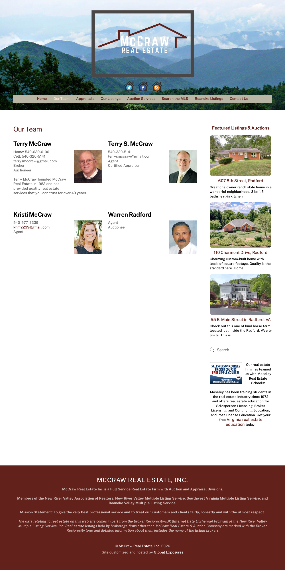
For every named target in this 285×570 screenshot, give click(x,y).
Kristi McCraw (32, 214)
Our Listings (110, 99)
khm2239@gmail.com (31, 227)
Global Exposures (168, 552)
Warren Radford (129, 214)
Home (42, 99)
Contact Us (239, 99)
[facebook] (143, 86)
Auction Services (141, 99)
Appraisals (85, 99)
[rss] (157, 86)
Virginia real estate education (244, 422)
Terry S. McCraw (130, 143)
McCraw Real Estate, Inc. (139, 546)
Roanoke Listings (209, 99)
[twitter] (129, 86)
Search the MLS (175, 99)
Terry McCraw (32, 143)
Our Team (61, 99)
